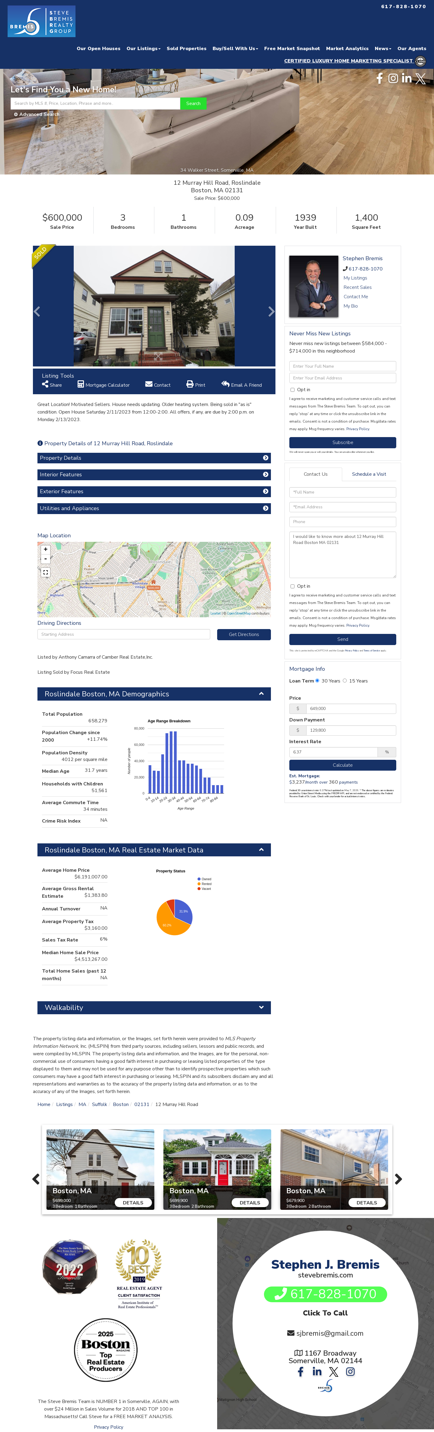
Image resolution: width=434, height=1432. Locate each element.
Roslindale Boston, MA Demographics (107, 694)
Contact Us (316, 474)
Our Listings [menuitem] (144, 48)
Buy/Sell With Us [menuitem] (235, 48)
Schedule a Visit (369, 474)
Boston (121, 1104)
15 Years (355, 681)
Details (133, 1203)
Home (43, 1104)
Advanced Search (39, 114)
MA (82, 1104)
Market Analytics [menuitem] (347, 48)
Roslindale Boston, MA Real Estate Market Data (124, 850)
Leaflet (216, 613)
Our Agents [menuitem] (411, 48)
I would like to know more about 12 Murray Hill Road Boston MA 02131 (343, 555)
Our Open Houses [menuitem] (99, 48)
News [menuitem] (383, 48)
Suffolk (99, 1104)
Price (295, 698)
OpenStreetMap (239, 613)
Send (342, 639)
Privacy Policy (357, 429)
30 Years (327, 681)
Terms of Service (372, 650)
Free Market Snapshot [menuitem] (292, 48)
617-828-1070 (366, 269)
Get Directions (244, 634)
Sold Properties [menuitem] (187, 48)
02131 (141, 1104)
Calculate (343, 765)
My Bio (351, 306)
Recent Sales (358, 287)
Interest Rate (305, 741)
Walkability (64, 1007)
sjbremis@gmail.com (330, 1333)
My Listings (355, 278)
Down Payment (307, 720)
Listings (64, 1104)
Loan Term (301, 681)
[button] (193, 103)
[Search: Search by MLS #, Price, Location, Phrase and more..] (95, 103)
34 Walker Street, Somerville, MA (217, 170)
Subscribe (343, 442)
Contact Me (356, 296)
